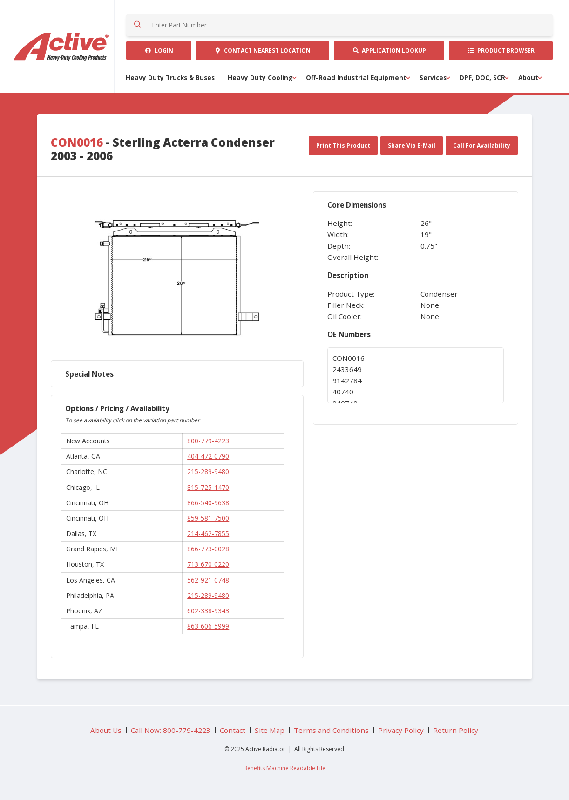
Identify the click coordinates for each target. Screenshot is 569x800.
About (528, 78)
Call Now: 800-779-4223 (170, 730)
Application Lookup (389, 50)
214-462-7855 (208, 533)
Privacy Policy (401, 730)
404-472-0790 (208, 456)
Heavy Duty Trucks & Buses (170, 78)
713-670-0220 (208, 564)
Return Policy (455, 730)
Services (433, 78)
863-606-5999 (208, 626)
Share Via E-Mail (411, 145)
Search (137, 25)
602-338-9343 (208, 610)
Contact (262, 50)
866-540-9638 (208, 502)
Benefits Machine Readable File (284, 768)
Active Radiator (62, 46)
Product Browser (501, 50)
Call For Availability (481, 145)
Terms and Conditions (331, 730)
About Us (106, 730)
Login (159, 50)
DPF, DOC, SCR (482, 78)
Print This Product (343, 145)
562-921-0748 (208, 580)
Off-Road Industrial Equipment (356, 78)
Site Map (269, 730)
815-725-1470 (208, 487)
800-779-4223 (208, 440)
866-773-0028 (208, 548)
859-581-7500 (208, 518)
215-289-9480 (208, 471)
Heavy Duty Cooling (260, 78)
